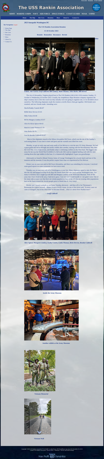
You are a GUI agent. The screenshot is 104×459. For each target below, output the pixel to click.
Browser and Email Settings (67, 450)
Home (24, 18)
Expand (15, 25)
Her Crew (41, 18)
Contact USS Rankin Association (38, 450)
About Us (66, 18)
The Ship (32, 18)
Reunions (50, 18)
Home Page (8, 28)
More (58, 18)
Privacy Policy (50, 450)
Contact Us (75, 18)
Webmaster (57, 450)
